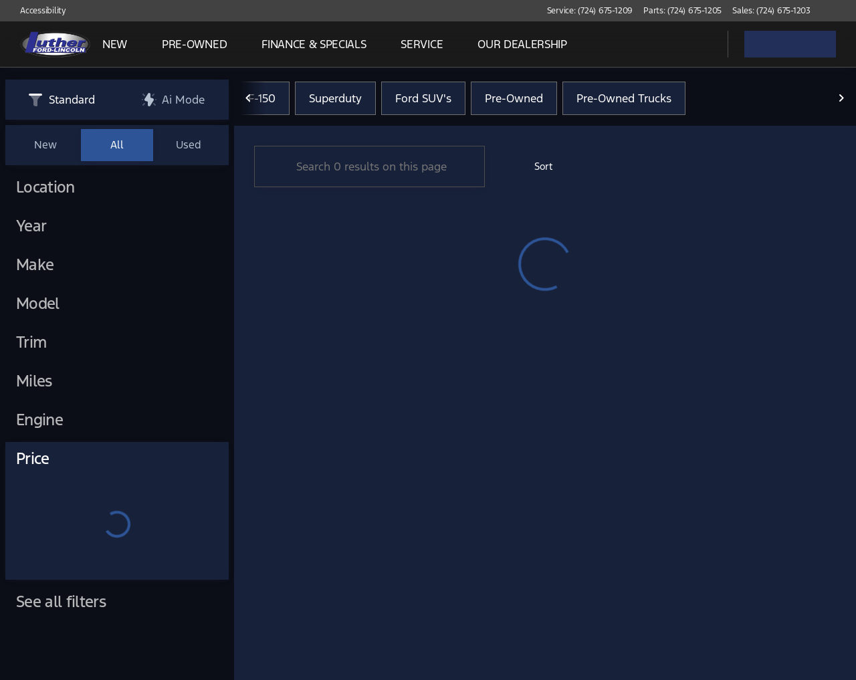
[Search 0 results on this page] (369, 168)
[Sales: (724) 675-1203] (771, 11)
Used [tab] (188, 145)
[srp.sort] (536, 168)
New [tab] (45, 145)
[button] (840, 11)
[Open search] (701, 44)
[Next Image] (841, 99)
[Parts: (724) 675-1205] (682, 11)
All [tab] (117, 145)
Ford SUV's (423, 99)
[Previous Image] (248, 99)
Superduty (335, 99)
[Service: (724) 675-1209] (589, 11)
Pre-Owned (514, 99)
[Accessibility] (37, 11)
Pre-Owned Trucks (623, 99)
